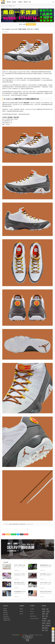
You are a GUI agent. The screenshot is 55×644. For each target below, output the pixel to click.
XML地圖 (27, 640)
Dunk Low (32, 611)
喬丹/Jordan (5, 614)
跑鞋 (43, 625)
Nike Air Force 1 (45, 627)
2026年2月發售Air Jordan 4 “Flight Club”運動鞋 (46, 582)
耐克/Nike (5, 608)
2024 (3, 71)
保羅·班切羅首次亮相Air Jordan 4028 (20, 582)
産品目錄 (14, 2)
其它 (30, 2)
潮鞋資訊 (20, 2)
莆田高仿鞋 (3, 2)
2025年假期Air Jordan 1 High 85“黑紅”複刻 (46, 574)
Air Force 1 (32, 613)
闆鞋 (47, 613)
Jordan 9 (6, 85)
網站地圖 (27, 639)
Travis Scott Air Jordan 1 (34, 618)
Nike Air (43, 609)
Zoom (46, 630)
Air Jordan (8, 534)
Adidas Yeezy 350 (33, 616)
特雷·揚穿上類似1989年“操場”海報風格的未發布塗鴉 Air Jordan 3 (46, 591)
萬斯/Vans (5, 610)
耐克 (47, 609)
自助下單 (21, 613)
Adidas (43, 613)
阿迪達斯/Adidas (6, 618)
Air (12, 71)
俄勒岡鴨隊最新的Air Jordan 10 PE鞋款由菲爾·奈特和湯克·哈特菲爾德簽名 (46, 565)
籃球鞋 (49, 620)
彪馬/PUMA (5, 612)
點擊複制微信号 (30, 24)
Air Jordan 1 (32, 608)
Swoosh (43, 611)
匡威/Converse (6, 616)
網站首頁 (9, 2)
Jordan (14, 71)
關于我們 (21, 611)
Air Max (43, 623)
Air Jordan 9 (14, 534)
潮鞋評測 (26, 2)
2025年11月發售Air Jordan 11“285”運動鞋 (20, 565)
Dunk (43, 616)
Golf (20, 71)
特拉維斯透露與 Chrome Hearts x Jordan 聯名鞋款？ (20, 591)
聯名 (43, 630)
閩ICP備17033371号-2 (29, 636)
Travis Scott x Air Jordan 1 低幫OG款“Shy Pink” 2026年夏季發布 (20, 574)
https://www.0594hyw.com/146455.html (17, 524)
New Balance (47, 625)
